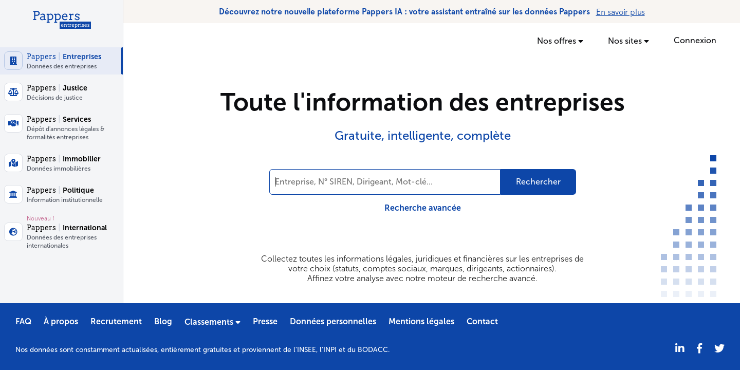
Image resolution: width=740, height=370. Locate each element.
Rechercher (538, 182)
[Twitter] (719, 348)
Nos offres (560, 40)
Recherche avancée (422, 208)
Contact (482, 321)
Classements (212, 322)
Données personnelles (333, 321)
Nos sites (628, 40)
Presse (265, 321)
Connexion (695, 40)
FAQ (23, 321)
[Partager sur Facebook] (699, 348)
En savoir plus (620, 11)
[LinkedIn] (679, 348)
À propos (61, 321)
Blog (163, 321)
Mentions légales (421, 321)
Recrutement (116, 321)
